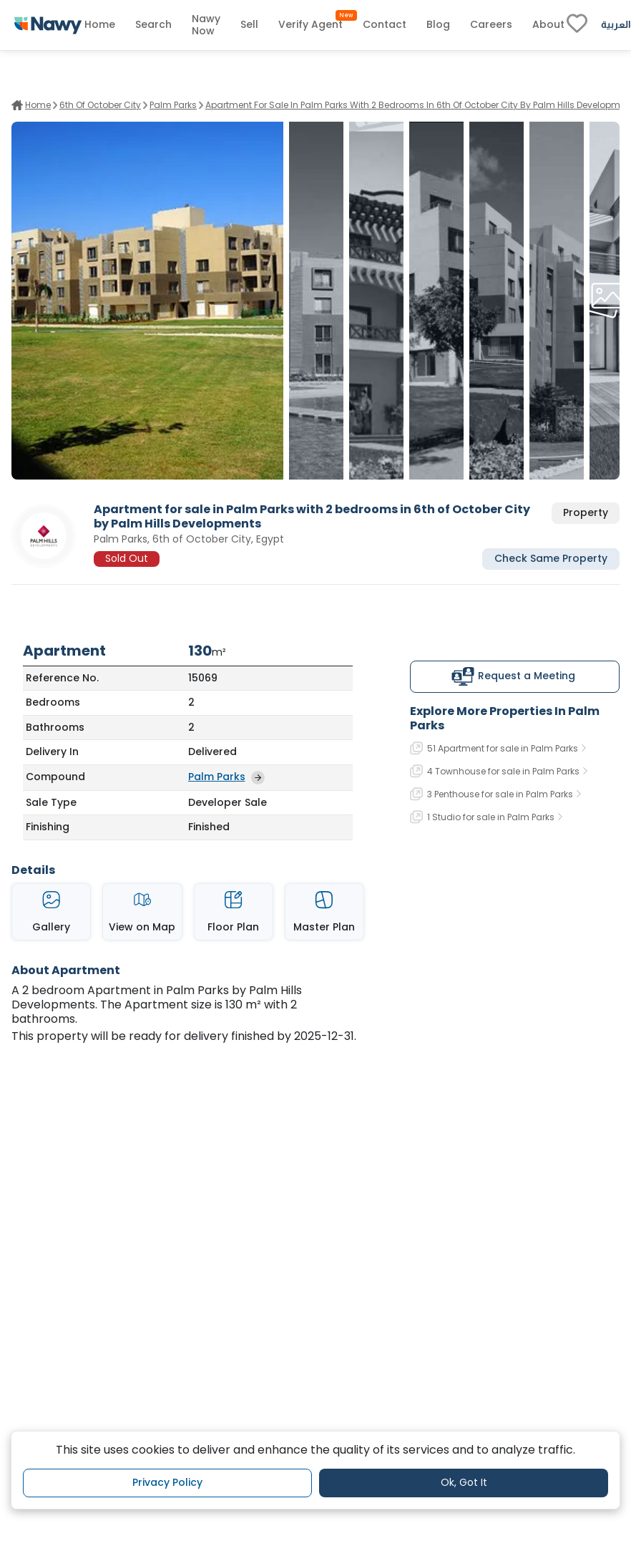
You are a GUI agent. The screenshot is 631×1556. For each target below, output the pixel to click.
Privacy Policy (167, 1482)
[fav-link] (577, 25)
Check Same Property (550, 558)
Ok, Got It (464, 1482)
